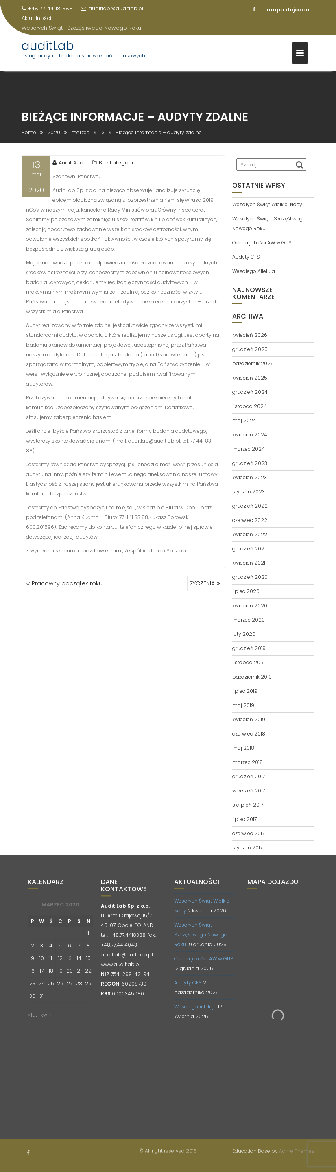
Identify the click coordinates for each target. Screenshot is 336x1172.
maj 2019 (243, 705)
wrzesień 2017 (248, 790)
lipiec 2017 (244, 819)
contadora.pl (135, 1029)
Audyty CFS (246, 256)
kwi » (46, 1021)
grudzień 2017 (248, 776)
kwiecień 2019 (248, 719)
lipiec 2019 (244, 690)
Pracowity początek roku (67, 583)
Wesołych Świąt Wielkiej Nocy (267, 204)
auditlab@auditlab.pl (112, 8)
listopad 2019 (248, 662)
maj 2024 (244, 420)
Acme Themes (296, 1150)
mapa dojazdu (288, 9)
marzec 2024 (248, 448)
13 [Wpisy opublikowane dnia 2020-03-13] (70, 965)
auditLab (48, 46)
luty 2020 (243, 634)
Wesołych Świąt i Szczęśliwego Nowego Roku (81, 28)
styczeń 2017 (247, 847)
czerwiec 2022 (249, 520)
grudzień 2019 (249, 648)
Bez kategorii (116, 162)
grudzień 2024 (250, 391)
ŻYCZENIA (202, 583)
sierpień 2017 (247, 804)
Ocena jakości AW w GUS (262, 242)
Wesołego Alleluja (253, 271)
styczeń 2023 (248, 491)
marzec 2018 (247, 762)
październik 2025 (253, 363)
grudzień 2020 (250, 577)
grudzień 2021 (249, 548)
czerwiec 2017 (248, 833)
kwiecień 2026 (249, 335)
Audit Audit (69, 162)
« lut (32, 1021)
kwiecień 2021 (248, 562)
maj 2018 (243, 747)
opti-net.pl (144, 1020)
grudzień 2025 (250, 349)
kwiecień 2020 (249, 605)
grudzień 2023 (249, 463)
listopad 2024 (249, 406)
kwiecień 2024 (249, 434)
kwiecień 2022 (249, 534)
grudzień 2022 (250, 505)
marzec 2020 (248, 619)
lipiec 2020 (246, 591)
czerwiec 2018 (248, 733)
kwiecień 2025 (249, 377)
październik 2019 (252, 676)
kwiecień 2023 (249, 477)
